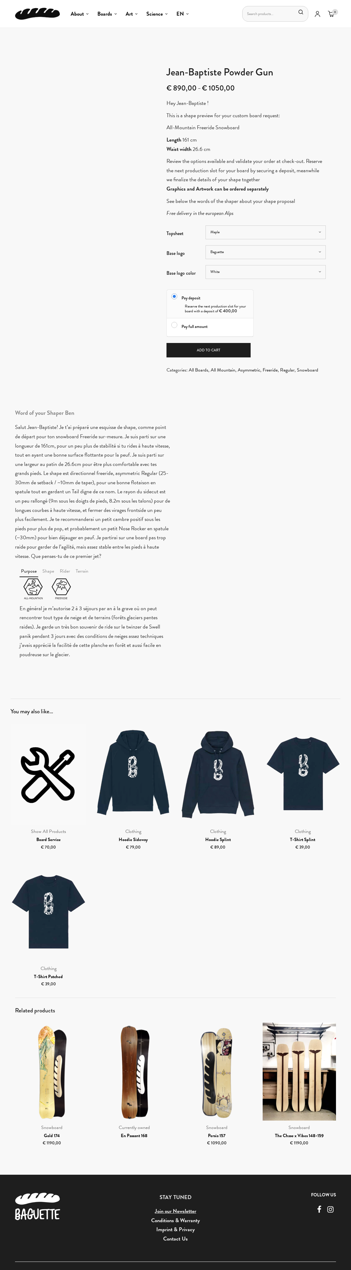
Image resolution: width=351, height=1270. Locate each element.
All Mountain (223, 370)
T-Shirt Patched (48, 977)
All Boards (198, 370)
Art (129, 14)
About (77, 14)
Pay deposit (191, 297)
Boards (104, 14)
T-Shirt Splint (302, 840)
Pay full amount (195, 326)
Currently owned (134, 1127)
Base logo (175, 253)
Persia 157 (216, 1136)
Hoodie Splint (218, 840)
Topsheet (175, 233)
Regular (287, 370)
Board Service (48, 840)
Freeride (270, 370)
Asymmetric (249, 370)
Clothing (133, 832)
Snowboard (307, 370)
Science (154, 14)
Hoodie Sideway (133, 840)
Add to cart (208, 350)
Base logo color (181, 273)
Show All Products (48, 832)
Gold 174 (52, 1136)
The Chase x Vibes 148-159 (299, 1136)
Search (299, 12)
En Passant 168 (134, 1136)
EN (180, 14)
